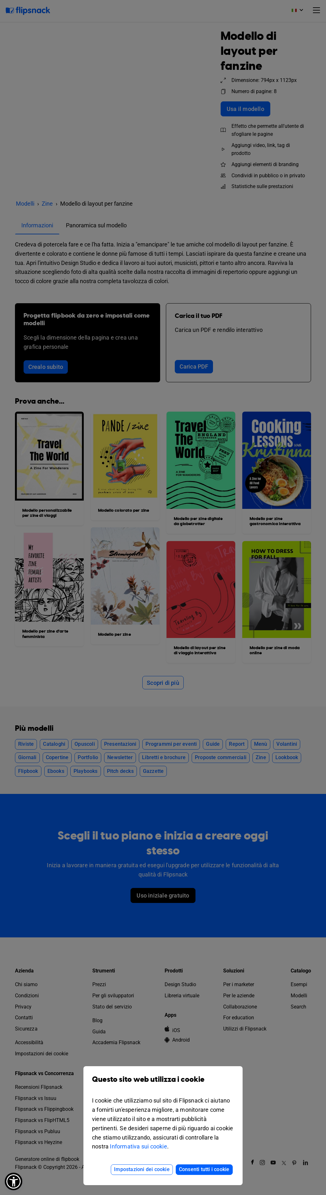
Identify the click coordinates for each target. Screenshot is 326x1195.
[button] (13, 1181)
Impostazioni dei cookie (142, 1169)
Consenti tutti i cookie (204, 1169)
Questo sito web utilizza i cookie (163, 1084)
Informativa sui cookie (138, 1146)
